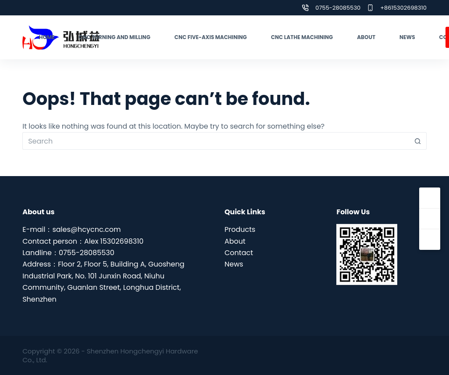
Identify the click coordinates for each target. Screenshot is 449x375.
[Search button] (418, 141)
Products (239, 229)
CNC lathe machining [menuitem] (302, 37)
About (235, 241)
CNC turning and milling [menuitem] (114, 37)
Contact (238, 253)
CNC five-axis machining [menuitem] (211, 37)
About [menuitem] (366, 37)
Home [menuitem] (47, 37)
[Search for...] (215, 141)
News (233, 264)
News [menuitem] (407, 37)
